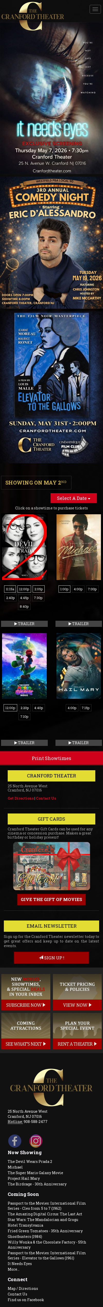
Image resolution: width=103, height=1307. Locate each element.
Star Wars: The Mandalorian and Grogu (43, 1219)
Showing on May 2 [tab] (36, 482)
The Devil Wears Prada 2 (30, 1161)
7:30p (38, 597)
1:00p (64, 589)
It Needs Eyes (20, 1263)
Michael (15, 1167)
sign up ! (51, 958)
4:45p (24, 597)
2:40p (10, 597)
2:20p (25, 707)
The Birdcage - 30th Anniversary (37, 1184)
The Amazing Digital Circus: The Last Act (45, 1214)
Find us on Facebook (26, 1299)
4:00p (78, 589)
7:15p (86, 707)
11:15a (10, 589)
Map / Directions (23, 1288)
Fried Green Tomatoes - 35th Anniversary (45, 1230)
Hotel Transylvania (25, 1225)
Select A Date (73, 498)
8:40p (24, 606)
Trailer (24, 623)
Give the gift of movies (51, 899)
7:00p (92, 589)
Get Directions (21, 798)
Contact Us (46, 798)
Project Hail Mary (24, 1178)
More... (14, 1269)
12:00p (24, 589)
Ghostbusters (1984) (25, 1236)
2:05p (38, 589)
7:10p (24, 716)
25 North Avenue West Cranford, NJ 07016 (28, 1114)
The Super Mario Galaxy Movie (35, 1172)
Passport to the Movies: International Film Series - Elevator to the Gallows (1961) (47, 1255)
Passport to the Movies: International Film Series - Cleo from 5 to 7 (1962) (47, 1206)
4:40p (38, 707)
